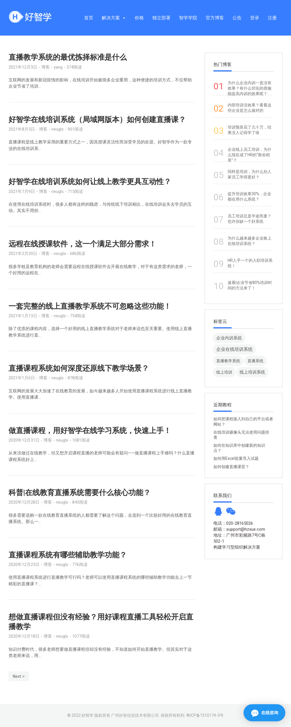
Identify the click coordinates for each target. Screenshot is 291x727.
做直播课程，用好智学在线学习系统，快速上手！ (90, 430)
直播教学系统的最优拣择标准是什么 (68, 57)
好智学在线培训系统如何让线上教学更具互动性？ (90, 181)
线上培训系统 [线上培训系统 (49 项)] (252, 372)
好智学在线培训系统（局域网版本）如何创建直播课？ (97, 119)
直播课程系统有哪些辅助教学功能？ (68, 555)
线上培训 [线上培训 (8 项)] (224, 372)
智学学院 (188, 17)
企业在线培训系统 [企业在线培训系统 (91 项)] (234, 349)
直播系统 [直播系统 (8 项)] (255, 361)
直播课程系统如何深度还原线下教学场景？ (79, 368)
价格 (139, 17)
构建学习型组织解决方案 (236, 547)
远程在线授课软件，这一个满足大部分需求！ (82, 244)
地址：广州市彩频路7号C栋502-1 (239, 538)
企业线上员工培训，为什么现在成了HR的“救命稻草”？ (249, 154)
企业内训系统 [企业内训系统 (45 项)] (229, 337)
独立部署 (161, 17)
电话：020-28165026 (233, 523)
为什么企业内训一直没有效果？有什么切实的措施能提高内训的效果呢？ (249, 88)
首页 (88, 17)
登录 (254, 17)
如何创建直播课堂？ (231, 466)
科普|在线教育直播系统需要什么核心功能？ (80, 492)
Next (17, 676)
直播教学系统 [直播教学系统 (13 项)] (228, 361)
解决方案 (114, 17)
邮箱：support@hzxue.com (239, 529)
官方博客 (215, 17)
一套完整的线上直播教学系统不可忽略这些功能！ (90, 306)
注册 (272, 17)
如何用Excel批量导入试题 (236, 458)
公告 (237, 17)
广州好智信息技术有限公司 (135, 715)
